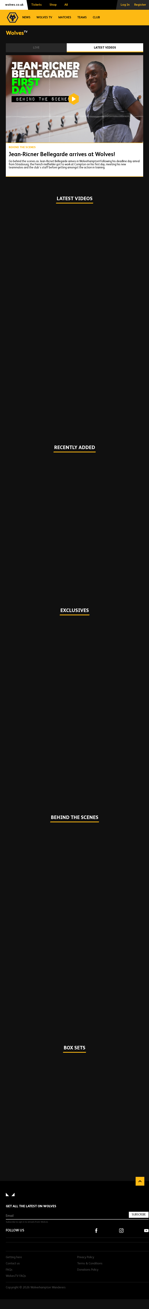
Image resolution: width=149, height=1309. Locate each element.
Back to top (140, 1181)
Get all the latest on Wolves (31, 1206)
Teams (82, 17)
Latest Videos (105, 47)
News (26, 17)
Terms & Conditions (89, 1263)
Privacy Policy (85, 1257)
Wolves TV (44, 17)
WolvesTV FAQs (16, 1276)
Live (36, 47)
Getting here (14, 1257)
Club (96, 17)
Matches (64, 17)
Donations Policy (87, 1269)
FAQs (9, 1269)
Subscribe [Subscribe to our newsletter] (139, 1214)
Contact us (13, 1263)
